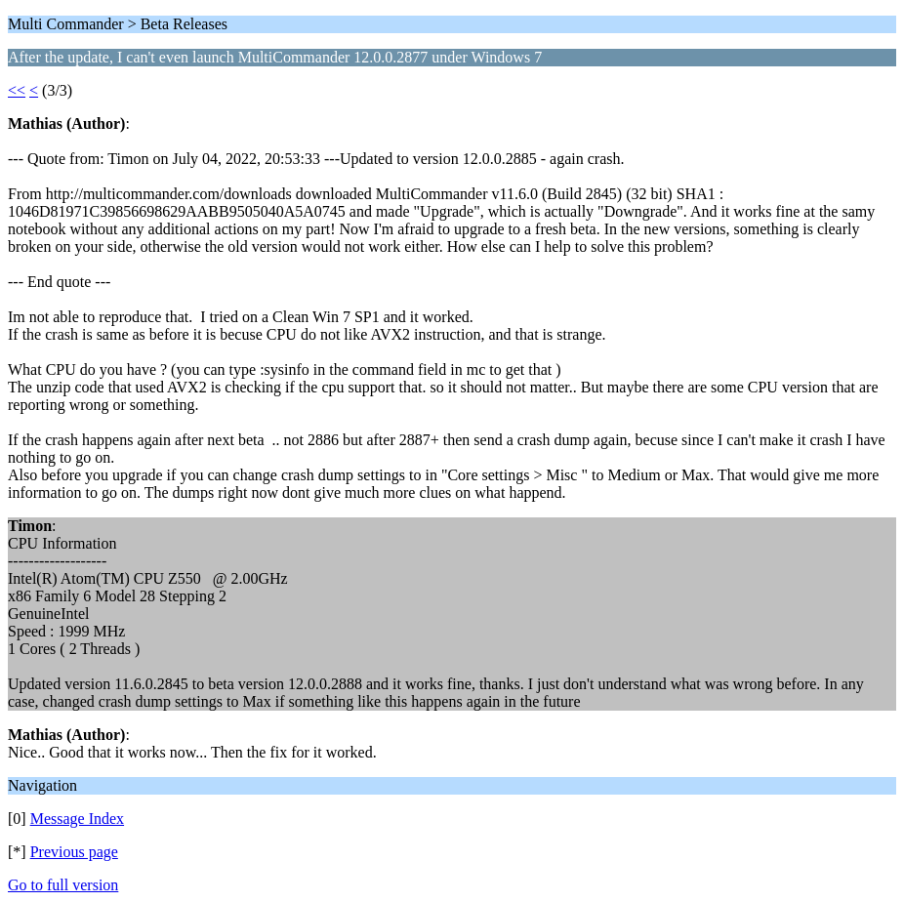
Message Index (77, 818)
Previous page (74, 851)
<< (16, 90)
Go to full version (63, 885)
